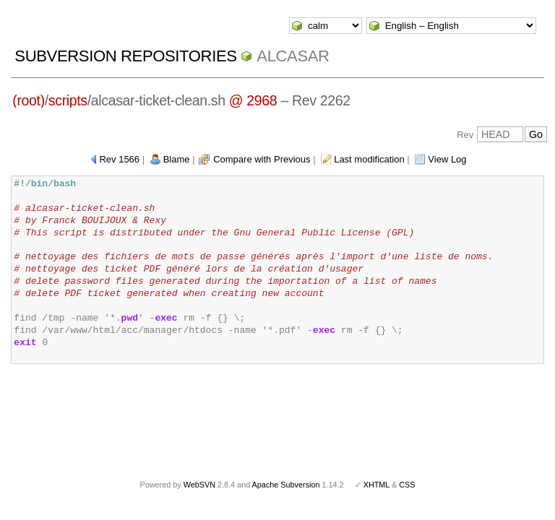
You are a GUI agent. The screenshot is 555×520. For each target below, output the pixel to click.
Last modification (369, 159)
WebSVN (199, 484)
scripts (67, 100)
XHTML (376, 484)
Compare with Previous (261, 159)
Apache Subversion (286, 484)
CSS (407, 484)
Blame (176, 159)
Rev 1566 (119, 159)
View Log (447, 159)
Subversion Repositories (125, 56)
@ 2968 (253, 100)
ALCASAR (293, 56)
